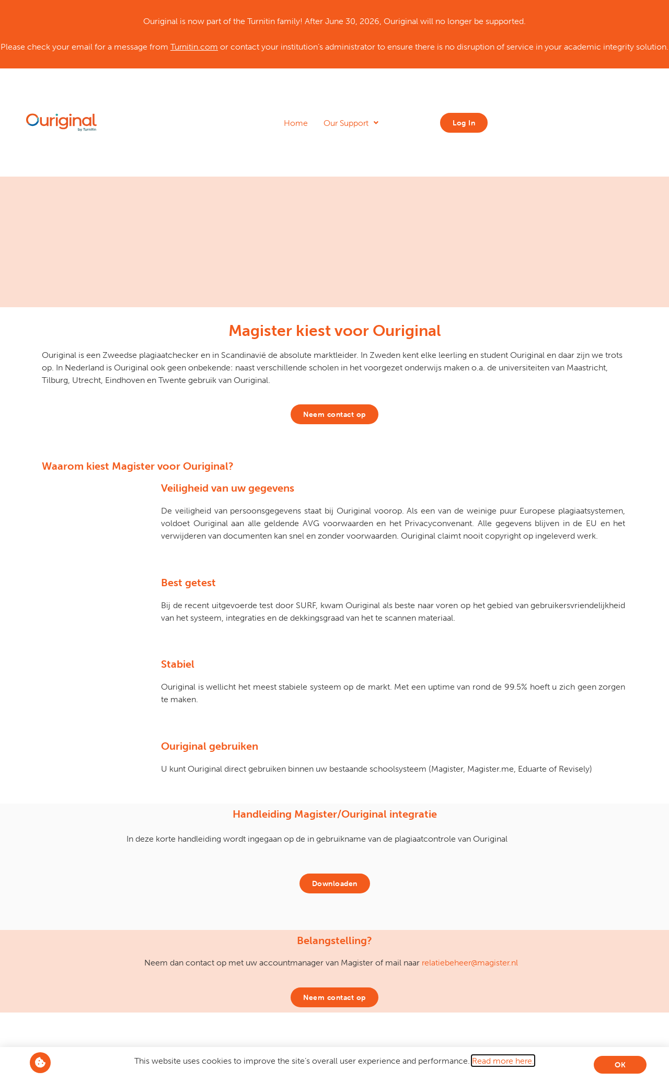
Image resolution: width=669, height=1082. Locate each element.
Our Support (351, 123)
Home (296, 123)
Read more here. (503, 1060)
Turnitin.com (194, 46)
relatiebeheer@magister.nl (470, 962)
